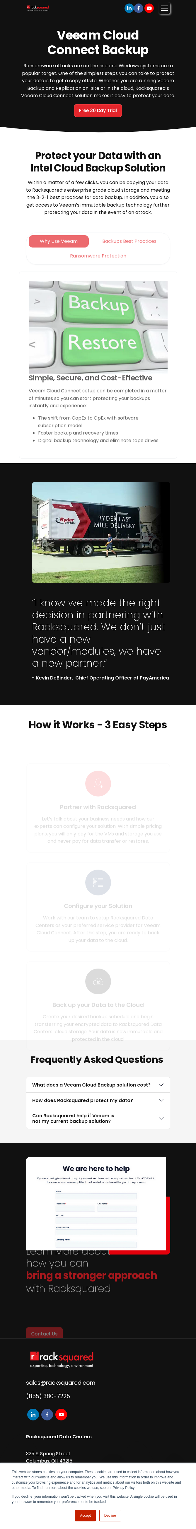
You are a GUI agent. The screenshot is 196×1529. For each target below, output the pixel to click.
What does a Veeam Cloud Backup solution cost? (91, 1085)
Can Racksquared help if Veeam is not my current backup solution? (73, 1118)
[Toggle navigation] (164, 8)
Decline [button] (110, 1515)
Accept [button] (85, 1515)
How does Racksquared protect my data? (82, 1100)
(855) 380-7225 (48, 1396)
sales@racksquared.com (61, 1383)
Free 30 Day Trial (98, 110)
